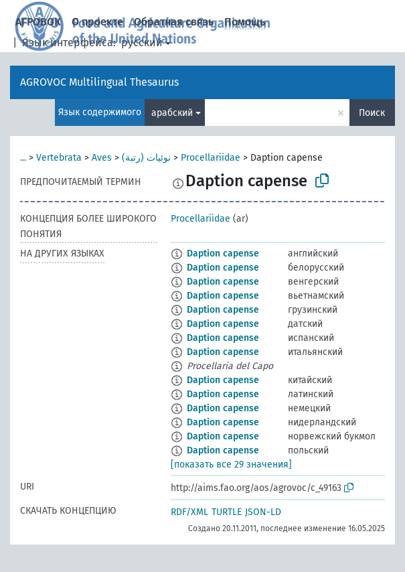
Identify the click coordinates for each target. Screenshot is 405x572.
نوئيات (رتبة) (146, 157)
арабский (172, 113)
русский (142, 42)
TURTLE (227, 512)
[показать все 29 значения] (231, 464)
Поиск (372, 113)
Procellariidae (210, 157)
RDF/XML (189, 512)
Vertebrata (59, 157)
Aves (102, 157)
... (23, 157)
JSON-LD (263, 512)
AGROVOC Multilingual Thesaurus (99, 82)
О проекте (97, 21)
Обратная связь (174, 21)
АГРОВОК (38, 21)
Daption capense (223, 253)
